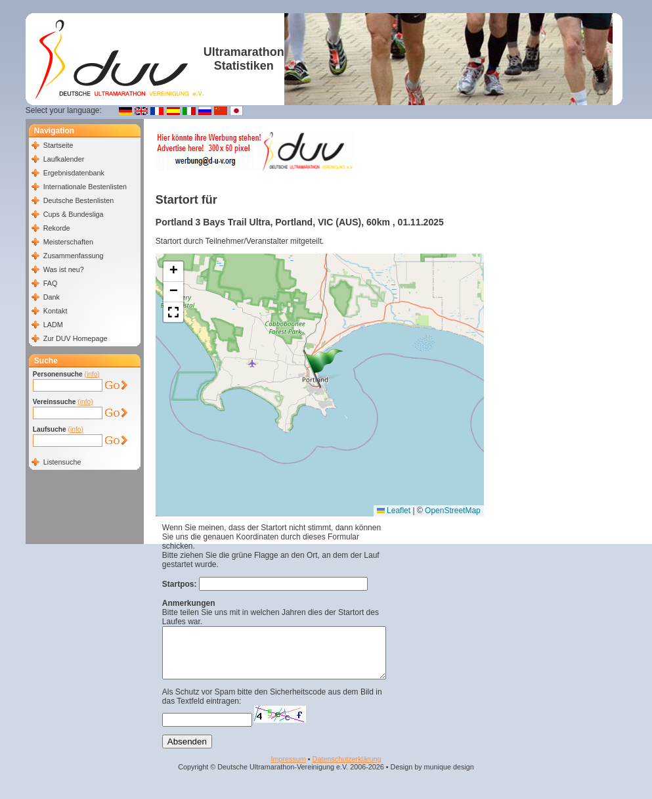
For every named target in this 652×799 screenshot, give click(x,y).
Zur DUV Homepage (75, 338)
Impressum (288, 769)
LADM (53, 325)
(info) (92, 374)
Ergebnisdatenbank (73, 173)
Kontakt (55, 311)
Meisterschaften (68, 242)
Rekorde (56, 228)
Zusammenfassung (73, 256)
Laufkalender (63, 159)
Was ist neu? (63, 269)
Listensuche (62, 462)
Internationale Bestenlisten (85, 187)
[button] (323, 369)
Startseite (58, 145)
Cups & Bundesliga (73, 214)
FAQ (50, 283)
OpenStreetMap (453, 510)
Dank (51, 297)
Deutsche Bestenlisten (78, 200)
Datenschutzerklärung (347, 769)
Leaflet (393, 510)
